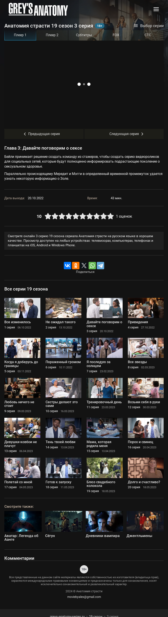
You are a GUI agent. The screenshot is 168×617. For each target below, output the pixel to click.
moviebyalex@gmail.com (84, 596)
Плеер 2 (52, 35)
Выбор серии (149, 26)
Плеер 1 (20, 35)
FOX (116, 35)
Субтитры (84, 35)
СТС (148, 35)
